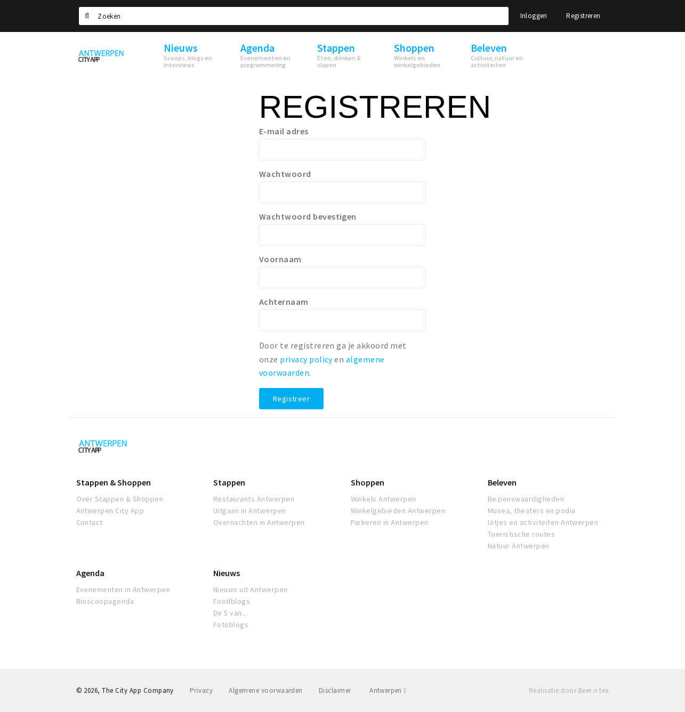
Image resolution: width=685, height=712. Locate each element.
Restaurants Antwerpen (253, 499)
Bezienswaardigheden (526, 499)
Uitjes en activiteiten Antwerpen (543, 522)
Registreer (291, 398)
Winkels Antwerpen (383, 499)
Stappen (229, 482)
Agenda (90, 573)
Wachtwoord (285, 173)
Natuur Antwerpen (519, 546)
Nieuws (226, 573)
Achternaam (284, 301)
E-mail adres (284, 131)
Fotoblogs (230, 624)
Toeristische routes (521, 534)
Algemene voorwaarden (266, 690)
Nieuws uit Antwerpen (250, 589)
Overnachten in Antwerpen (259, 522)
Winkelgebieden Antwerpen (398, 510)
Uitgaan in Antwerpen (249, 510)
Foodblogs (231, 601)
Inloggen (533, 15)
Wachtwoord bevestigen (308, 216)
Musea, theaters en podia (532, 510)
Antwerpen (387, 690)
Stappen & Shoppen (113, 482)
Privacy (201, 690)
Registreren (583, 15)
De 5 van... (230, 613)
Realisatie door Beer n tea (569, 690)
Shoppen (367, 482)
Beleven (502, 482)
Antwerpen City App (110, 510)
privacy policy (306, 359)
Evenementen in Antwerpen (123, 589)
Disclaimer (335, 690)
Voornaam (280, 259)
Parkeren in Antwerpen (390, 522)
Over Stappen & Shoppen (120, 499)
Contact (89, 522)
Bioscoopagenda (105, 601)
